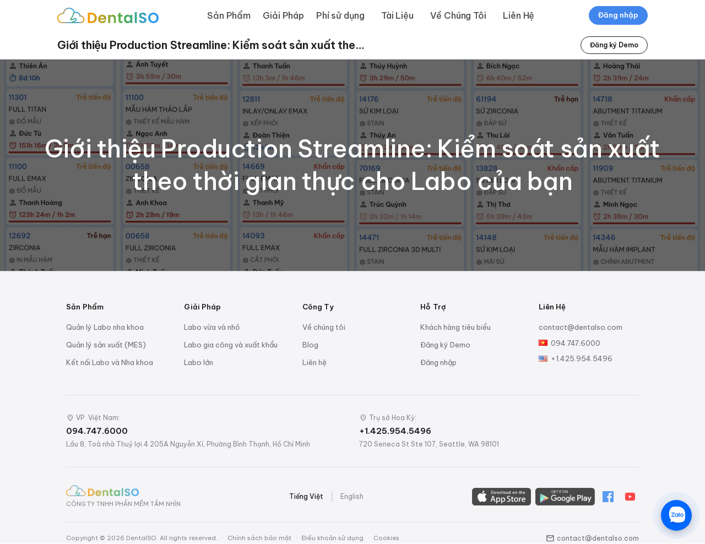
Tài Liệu (397, 15)
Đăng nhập (618, 14)
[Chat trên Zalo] (676, 515)
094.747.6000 (575, 343)
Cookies (386, 538)
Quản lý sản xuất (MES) (106, 344)
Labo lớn (198, 362)
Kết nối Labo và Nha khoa (109, 362)
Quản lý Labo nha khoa (105, 327)
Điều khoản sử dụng (332, 538)
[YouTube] (630, 496)
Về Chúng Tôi (458, 15)
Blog (310, 344)
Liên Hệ (518, 15)
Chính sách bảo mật (259, 538)
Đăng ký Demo (614, 45)
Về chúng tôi (323, 327)
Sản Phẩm (229, 15)
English (352, 496)
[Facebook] (608, 496)
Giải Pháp (283, 15)
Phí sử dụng (340, 15)
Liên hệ (314, 362)
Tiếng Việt (306, 496)
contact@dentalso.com (580, 327)
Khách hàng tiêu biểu (455, 327)
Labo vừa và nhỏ (212, 327)
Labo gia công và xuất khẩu (231, 344)
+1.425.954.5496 (581, 358)
